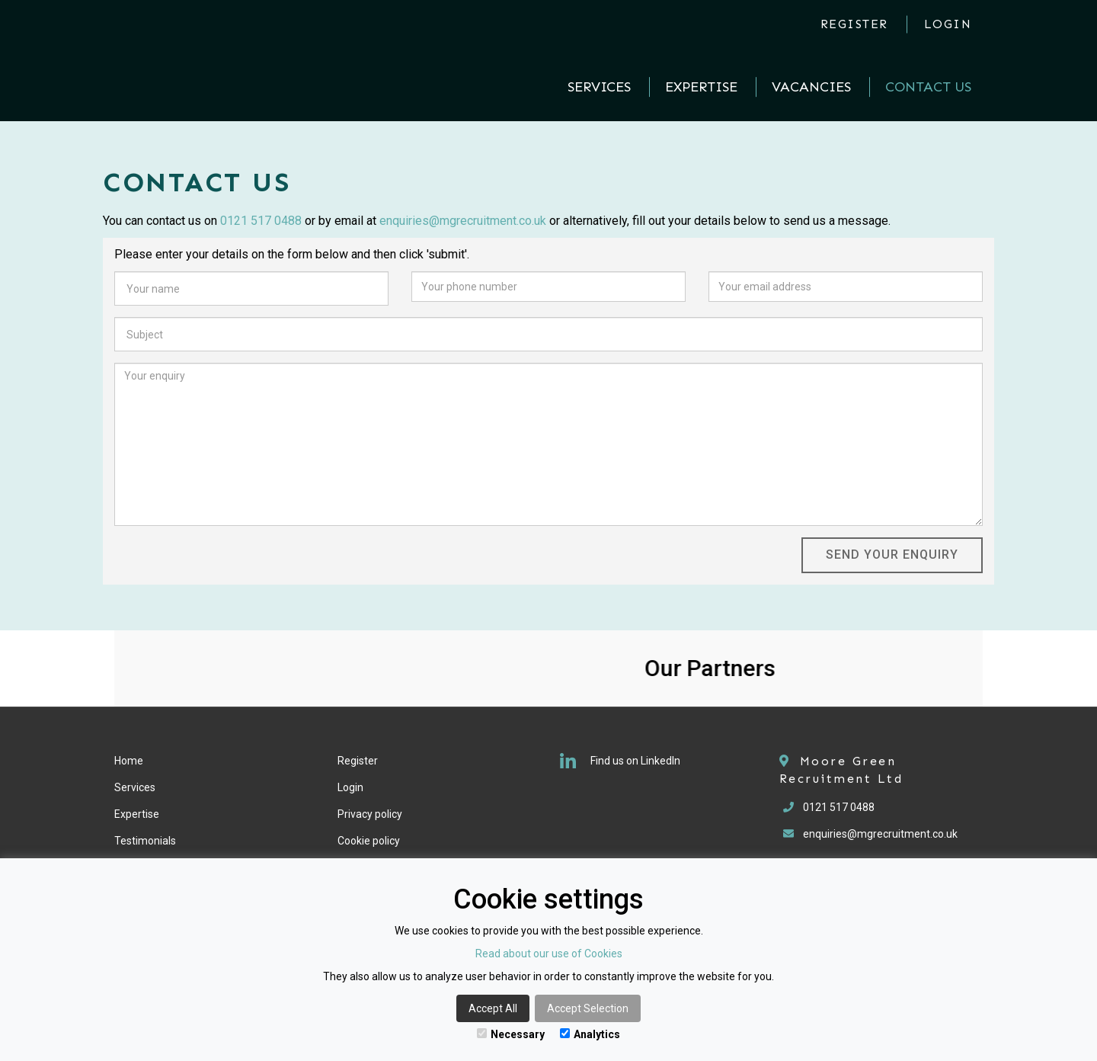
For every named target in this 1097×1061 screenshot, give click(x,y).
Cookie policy (368, 841)
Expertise (701, 87)
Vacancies (811, 87)
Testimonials (145, 841)
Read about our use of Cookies (548, 953)
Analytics (590, 1034)
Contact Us (928, 87)
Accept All (493, 1008)
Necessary (511, 1034)
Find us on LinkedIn (620, 760)
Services (599, 87)
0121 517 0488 (261, 220)
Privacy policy (369, 814)
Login (948, 24)
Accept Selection (587, 1008)
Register (854, 24)
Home (128, 761)
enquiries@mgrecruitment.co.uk (462, 220)
